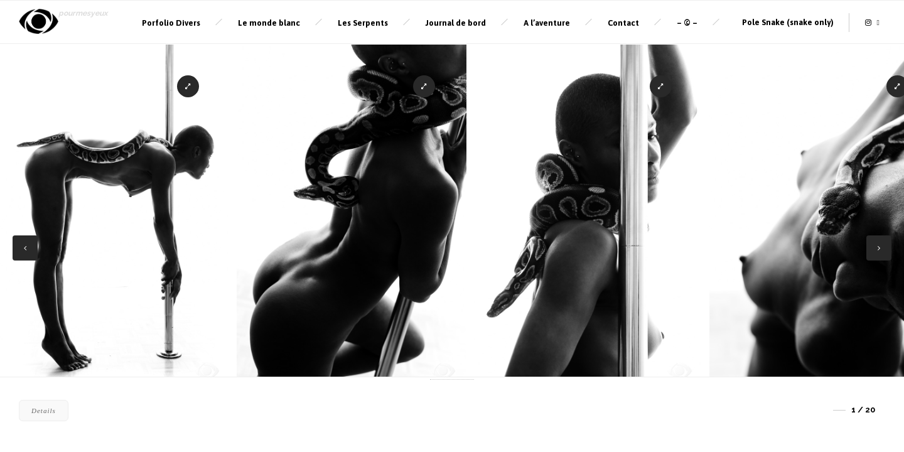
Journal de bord (456, 23)
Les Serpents (363, 23)
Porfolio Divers (171, 23)
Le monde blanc (269, 23)
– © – (687, 23)
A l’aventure (547, 23)
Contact (623, 23)
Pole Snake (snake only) (788, 22)
